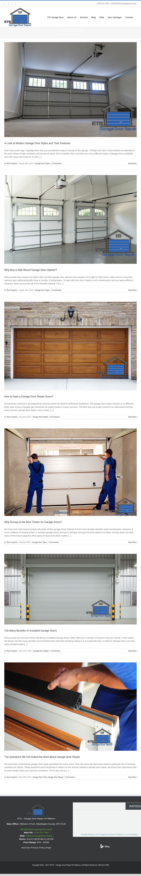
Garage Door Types (42, 164)
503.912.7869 (103, 865)
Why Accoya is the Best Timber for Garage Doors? (33, 522)
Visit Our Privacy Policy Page (36, 847)
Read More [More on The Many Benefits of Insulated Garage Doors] (132, 651)
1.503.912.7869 (41, 832)
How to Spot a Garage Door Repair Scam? (28, 396)
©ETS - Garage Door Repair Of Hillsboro (65, 865)
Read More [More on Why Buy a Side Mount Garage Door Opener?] (132, 290)
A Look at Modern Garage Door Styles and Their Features (37, 143)
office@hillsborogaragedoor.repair (124, 4)
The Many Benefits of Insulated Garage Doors (30, 630)
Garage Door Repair (40, 417)
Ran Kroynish (12, 164)
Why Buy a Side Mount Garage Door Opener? (30, 270)
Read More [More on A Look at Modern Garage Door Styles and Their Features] (132, 164)
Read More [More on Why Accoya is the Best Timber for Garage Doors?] (132, 542)
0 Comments (56, 164)
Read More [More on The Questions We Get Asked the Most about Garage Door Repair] (132, 777)
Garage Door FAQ (40, 777)
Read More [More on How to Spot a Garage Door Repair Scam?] (132, 417)
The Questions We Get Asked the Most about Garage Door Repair (42, 756)
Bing (107, 846)
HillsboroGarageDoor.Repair (39, 836)
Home (61, 34)
